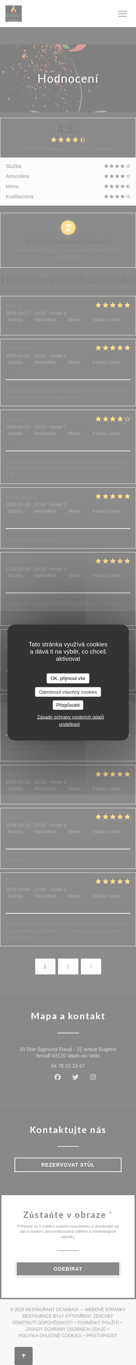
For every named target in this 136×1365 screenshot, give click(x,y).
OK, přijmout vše (67, 678)
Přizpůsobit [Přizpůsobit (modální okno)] (67, 705)
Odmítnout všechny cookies (68, 691)
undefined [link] (69, 724)
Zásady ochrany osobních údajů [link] (70, 716)
